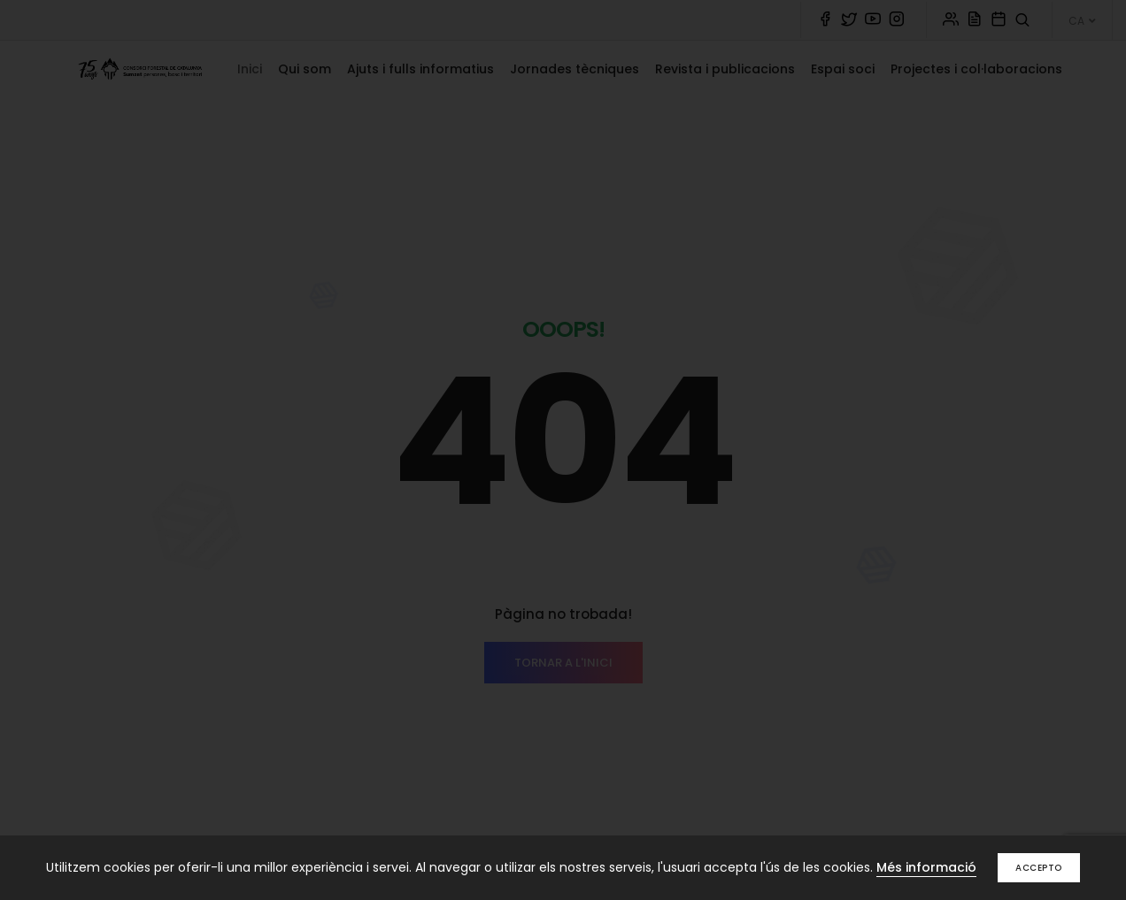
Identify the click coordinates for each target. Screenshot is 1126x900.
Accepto (1038, 867)
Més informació (926, 867)
